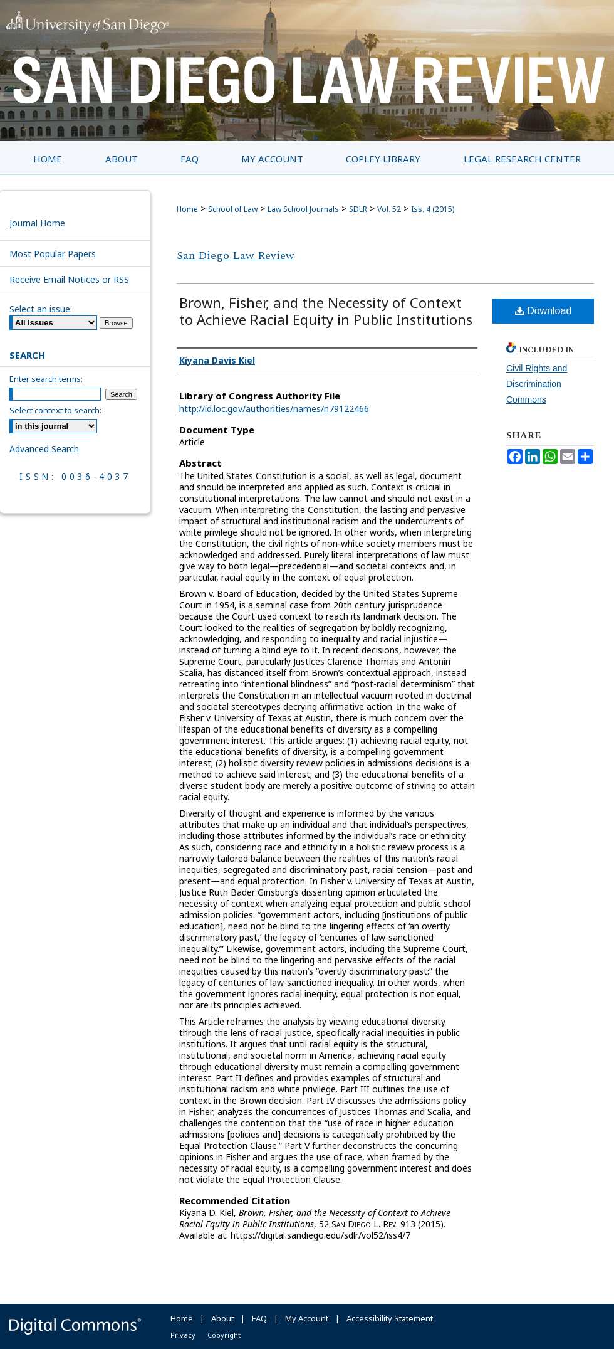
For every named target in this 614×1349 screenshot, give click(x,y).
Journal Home (37, 223)
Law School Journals (303, 209)
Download (543, 310)
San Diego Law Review (235, 255)
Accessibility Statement (389, 1318)
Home (187, 209)
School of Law (233, 209)
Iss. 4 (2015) (432, 209)
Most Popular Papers (52, 254)
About (222, 1318)
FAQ (259, 1318)
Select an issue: (40, 309)
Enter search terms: (46, 378)
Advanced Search (44, 449)
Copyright (224, 1335)
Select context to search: (55, 410)
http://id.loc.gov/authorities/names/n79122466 (274, 409)
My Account (306, 1318)
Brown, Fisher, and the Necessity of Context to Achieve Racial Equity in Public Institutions (325, 311)
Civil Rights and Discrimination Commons (536, 384)
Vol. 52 (389, 209)
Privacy (182, 1335)
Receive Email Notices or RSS (69, 279)
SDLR (358, 209)
